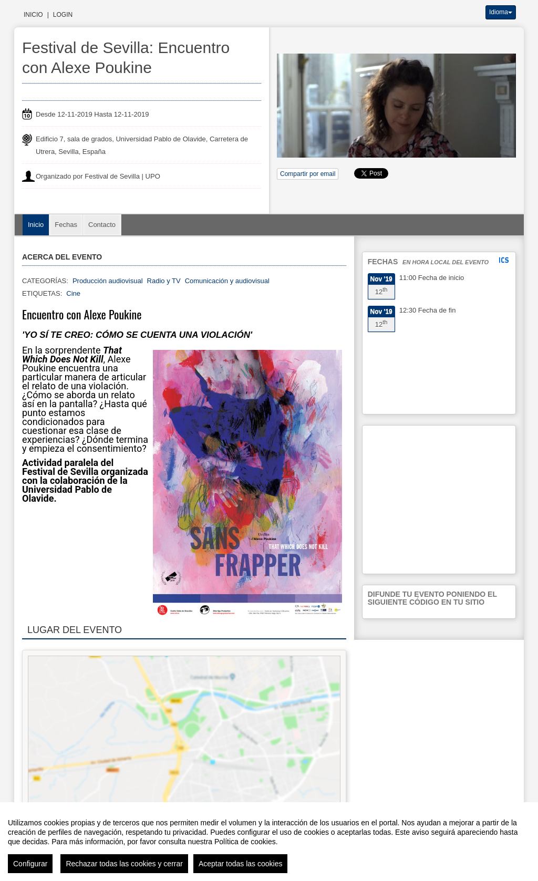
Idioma (500, 12)
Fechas (66, 225)
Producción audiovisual (108, 281)
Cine (73, 293)
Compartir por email (307, 174)
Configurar (30, 863)
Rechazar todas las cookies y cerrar (124, 863)
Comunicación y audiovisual (227, 281)
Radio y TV (164, 281)
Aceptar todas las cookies (241, 863)
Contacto (102, 225)
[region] (269, 841)
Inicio (33, 14)
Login (63, 14)
